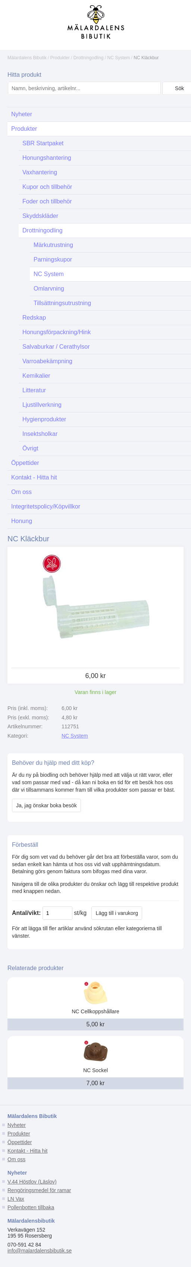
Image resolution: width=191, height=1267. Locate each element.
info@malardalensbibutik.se (39, 1251)
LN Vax (15, 1199)
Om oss (16, 1159)
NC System (118, 57)
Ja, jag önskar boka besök (46, 805)
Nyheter (16, 1125)
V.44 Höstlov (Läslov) (32, 1182)
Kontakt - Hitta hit (27, 1151)
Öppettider (19, 1142)
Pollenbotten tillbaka (30, 1207)
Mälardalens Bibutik (27, 57)
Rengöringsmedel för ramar (39, 1190)
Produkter (60, 57)
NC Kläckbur (146, 57)
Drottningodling (88, 57)
